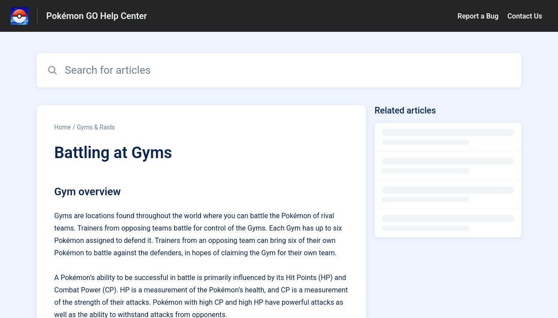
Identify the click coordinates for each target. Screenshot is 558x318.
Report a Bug (478, 16)
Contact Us (524, 16)
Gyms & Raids (96, 127)
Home (62, 127)
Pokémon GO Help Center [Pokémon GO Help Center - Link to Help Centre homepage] (96, 16)
